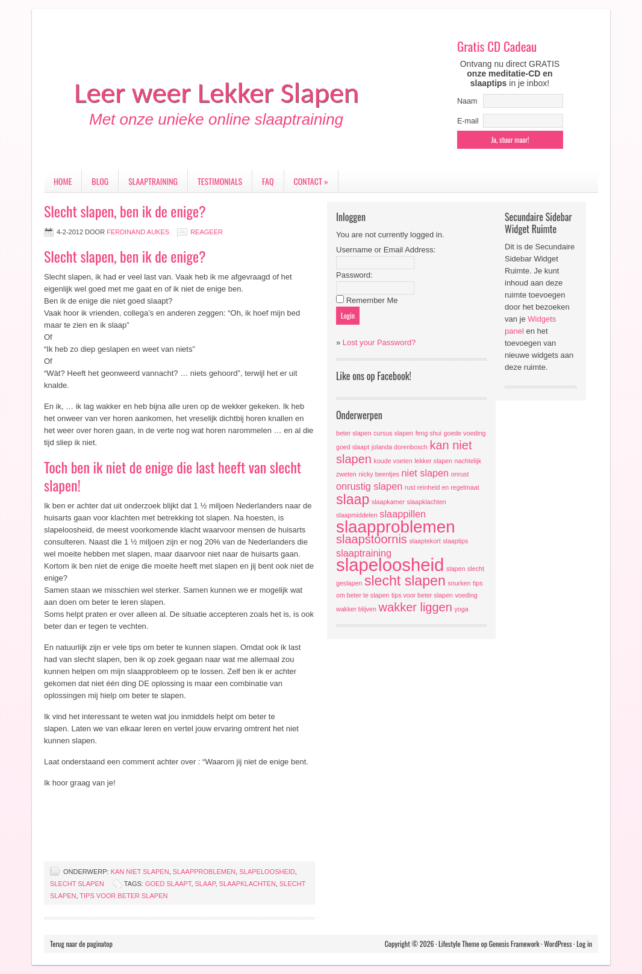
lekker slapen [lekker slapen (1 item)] (433, 460)
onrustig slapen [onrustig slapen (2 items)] (369, 486)
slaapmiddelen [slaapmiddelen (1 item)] (357, 515)
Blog (100, 181)
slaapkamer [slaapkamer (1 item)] (388, 501)
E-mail (468, 121)
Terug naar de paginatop (81, 943)
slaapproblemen (204, 871)
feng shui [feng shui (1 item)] (428, 433)
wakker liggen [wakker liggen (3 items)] (415, 607)
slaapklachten (247, 883)
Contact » (311, 181)
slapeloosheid (267, 871)
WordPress (558, 943)
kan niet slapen (140, 871)
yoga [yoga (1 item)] (461, 609)
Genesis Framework (514, 943)
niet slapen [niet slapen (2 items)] (425, 472)
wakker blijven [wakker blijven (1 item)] (356, 609)
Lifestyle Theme (458, 943)
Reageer (206, 232)
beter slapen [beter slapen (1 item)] (354, 433)
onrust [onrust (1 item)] (460, 474)
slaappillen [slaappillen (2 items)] (402, 513)
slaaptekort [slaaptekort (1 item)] (424, 541)
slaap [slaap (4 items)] (352, 499)
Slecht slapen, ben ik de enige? (125, 211)
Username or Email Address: (385, 249)
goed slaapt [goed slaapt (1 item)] (352, 447)
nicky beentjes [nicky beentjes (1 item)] (378, 474)
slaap (205, 883)
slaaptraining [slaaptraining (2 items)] (363, 553)
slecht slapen (77, 883)
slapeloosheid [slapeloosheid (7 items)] (390, 565)
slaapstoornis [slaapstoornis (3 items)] (371, 539)
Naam (467, 101)
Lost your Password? (379, 342)
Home (63, 181)
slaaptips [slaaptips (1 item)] (455, 541)
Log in (584, 943)
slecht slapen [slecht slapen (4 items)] (405, 580)
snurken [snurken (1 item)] (458, 583)
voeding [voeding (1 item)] (466, 595)
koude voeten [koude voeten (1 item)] (393, 460)
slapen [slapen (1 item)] (455, 568)
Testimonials (220, 181)
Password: (354, 274)
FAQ (267, 181)
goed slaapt (168, 883)
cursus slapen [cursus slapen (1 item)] (393, 433)
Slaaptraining (153, 181)
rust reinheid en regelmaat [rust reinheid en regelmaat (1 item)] (442, 487)
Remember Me (372, 300)
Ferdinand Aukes (138, 232)
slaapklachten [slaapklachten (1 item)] (426, 501)
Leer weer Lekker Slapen (216, 92)
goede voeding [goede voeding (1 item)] (465, 433)
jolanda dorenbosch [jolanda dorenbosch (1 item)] (400, 447)
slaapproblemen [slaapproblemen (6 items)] (395, 526)
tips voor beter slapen (123, 895)
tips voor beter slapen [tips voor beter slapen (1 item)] (422, 595)
